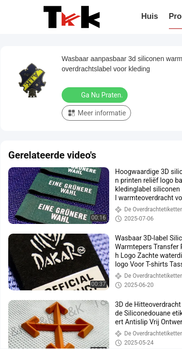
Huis (149, 16)
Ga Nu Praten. (95, 94)
